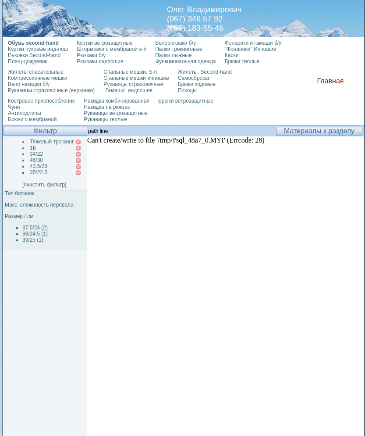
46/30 (36, 160)
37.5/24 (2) (35, 228)
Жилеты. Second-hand (205, 72)
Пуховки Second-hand (34, 55)
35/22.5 (38, 172)
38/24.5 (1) (35, 234)
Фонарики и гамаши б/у (253, 43)
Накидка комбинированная (116, 101)
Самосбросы (193, 78)
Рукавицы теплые (105, 119)
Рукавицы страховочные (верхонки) (51, 90)
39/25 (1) (32, 240)
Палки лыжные (173, 55)
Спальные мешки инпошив (136, 78)
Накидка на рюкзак (107, 107)
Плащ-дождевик (27, 61)
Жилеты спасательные (36, 72)
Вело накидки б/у (29, 84)
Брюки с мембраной (32, 119)
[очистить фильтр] (44, 185)
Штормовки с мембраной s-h (111, 49)
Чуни (14, 107)
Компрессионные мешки (37, 78)
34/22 (36, 154)
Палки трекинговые (178, 49)
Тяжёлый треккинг (52, 142)
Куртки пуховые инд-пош (38, 49)
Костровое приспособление (41, 101)
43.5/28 (38, 166)
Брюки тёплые (242, 61)
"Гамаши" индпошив (127, 90)
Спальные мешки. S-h (130, 72)
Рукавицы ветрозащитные (116, 113)
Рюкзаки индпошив (100, 61)
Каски (232, 55)
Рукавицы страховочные (133, 84)
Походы (187, 90)
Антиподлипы (24, 113)
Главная (330, 81)
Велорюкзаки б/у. (176, 43)
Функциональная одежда (185, 61)
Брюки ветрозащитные (185, 101)
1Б (33, 148)
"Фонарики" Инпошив (250, 49)
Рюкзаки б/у (91, 55)
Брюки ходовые (197, 84)
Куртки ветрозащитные (104, 43)
